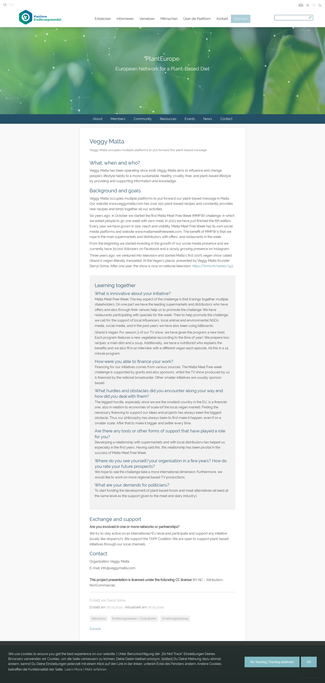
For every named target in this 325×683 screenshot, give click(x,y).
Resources (168, 119)
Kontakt (222, 19)
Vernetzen (147, 19)
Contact (226, 119)
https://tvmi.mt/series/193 (212, 266)
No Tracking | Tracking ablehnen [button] (272, 662)
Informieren (125, 19)
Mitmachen (168, 19)
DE (5, 4)
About (97, 119)
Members (118, 119)
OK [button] (309, 662)
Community (143, 119)
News (207, 119)
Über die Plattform (197, 19)
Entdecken (103, 19)
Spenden (240, 19)
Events (190, 119)
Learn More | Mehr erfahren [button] (85, 669)
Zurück (95, 629)
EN (11, 4)
